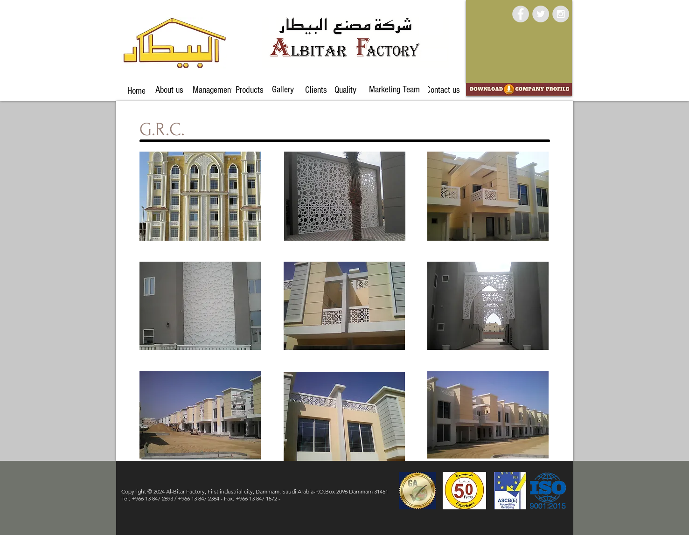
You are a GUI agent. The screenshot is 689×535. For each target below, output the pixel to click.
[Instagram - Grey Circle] (560, 14)
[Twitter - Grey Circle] (540, 14)
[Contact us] (443, 90)
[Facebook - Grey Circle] (520, 14)
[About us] (169, 90)
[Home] (136, 91)
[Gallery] (283, 89)
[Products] (249, 90)
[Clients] (316, 90)
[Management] (213, 90)
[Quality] (345, 90)
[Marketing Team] (394, 89)
